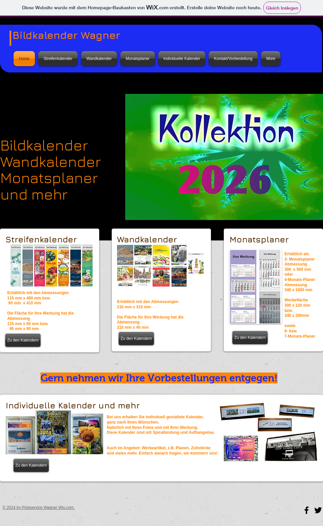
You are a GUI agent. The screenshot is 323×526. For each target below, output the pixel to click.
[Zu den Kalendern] (23, 340)
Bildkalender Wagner (66, 35)
